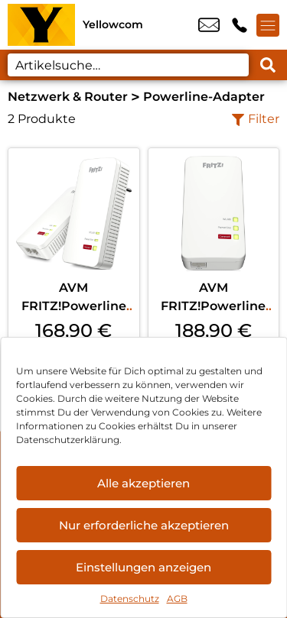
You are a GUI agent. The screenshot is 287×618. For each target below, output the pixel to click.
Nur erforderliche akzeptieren (144, 525)
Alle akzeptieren (143, 483)
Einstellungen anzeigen (143, 567)
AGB (177, 598)
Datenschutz (129, 598)
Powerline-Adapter (204, 96)
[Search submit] (267, 64)
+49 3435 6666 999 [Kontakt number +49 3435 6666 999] (239, 25)
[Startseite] (41, 25)
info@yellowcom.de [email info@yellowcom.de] (208, 25)
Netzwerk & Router (68, 96)
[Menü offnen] (267, 25)
